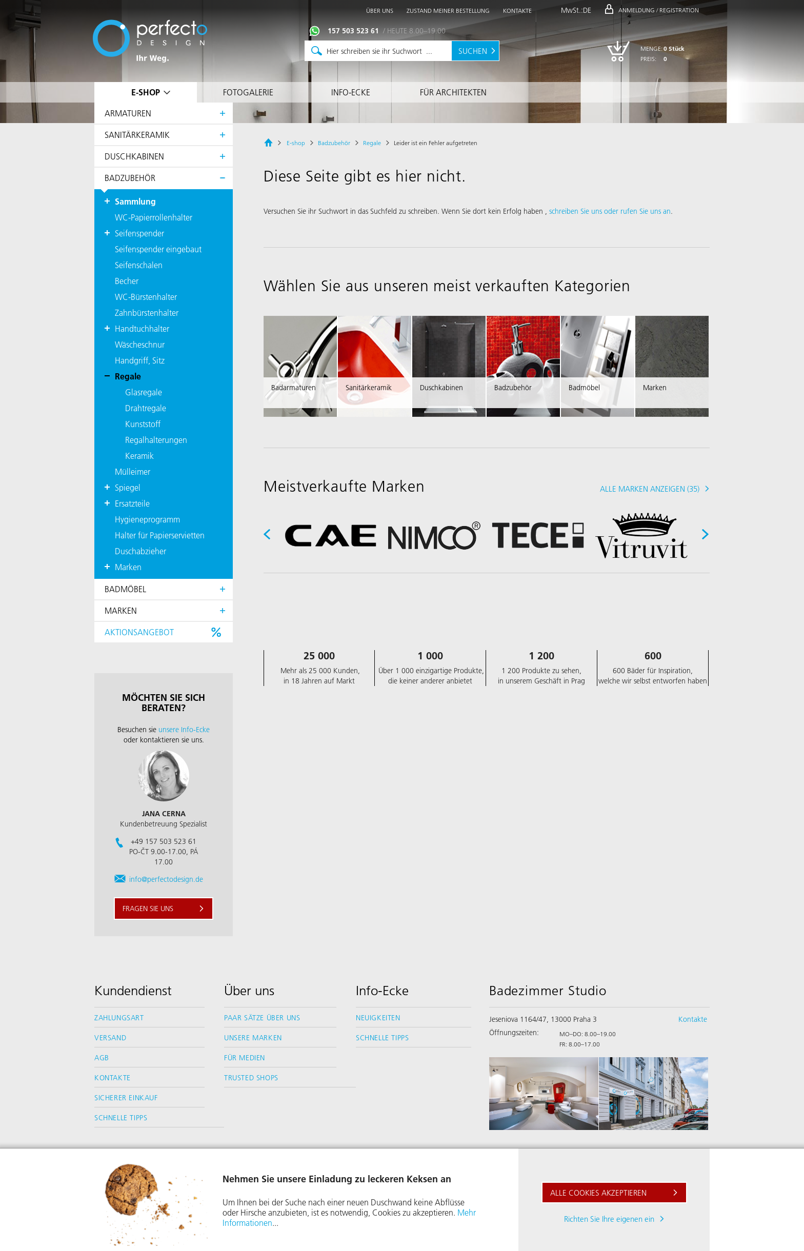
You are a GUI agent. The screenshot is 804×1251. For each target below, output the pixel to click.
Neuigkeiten (378, 1017)
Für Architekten (453, 92)
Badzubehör (130, 177)
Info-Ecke (350, 92)
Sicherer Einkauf (126, 1097)
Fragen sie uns (148, 908)
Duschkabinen (134, 156)
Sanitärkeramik (137, 134)
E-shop (145, 92)
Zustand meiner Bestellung (448, 10)
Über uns (249, 990)
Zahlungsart (119, 1017)
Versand (110, 1037)
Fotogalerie (248, 92)
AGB (101, 1057)
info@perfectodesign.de (166, 879)
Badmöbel (125, 588)
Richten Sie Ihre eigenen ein (609, 1219)
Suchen (472, 51)
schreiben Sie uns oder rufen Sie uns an (610, 211)
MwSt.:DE (576, 10)
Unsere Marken (253, 1037)
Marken (121, 610)
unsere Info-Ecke (184, 729)
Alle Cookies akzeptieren (598, 1192)
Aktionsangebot (139, 632)
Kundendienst (133, 990)
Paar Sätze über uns (262, 1017)
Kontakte (112, 1077)
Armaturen (128, 113)
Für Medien (244, 1057)
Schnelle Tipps (120, 1117)
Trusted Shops (251, 1077)
